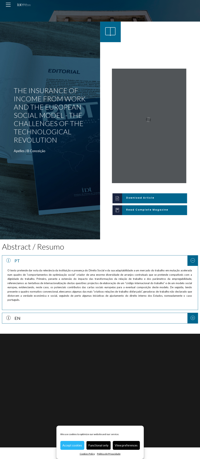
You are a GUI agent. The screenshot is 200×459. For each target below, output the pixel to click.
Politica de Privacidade (109, 453)
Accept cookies (72, 445)
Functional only (98, 445)
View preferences (126, 445)
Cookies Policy (87, 453)
